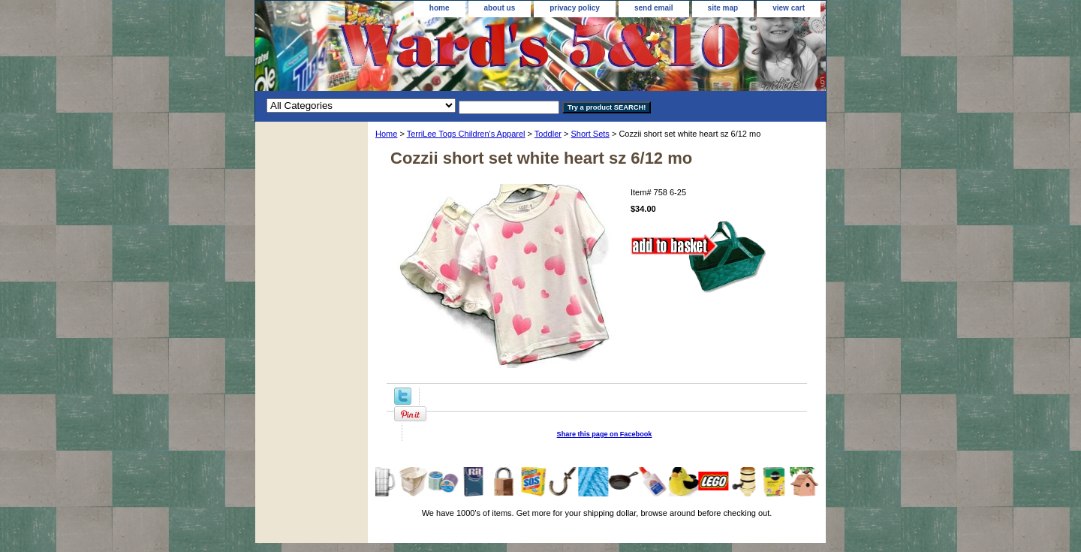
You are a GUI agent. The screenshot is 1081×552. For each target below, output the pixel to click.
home (439, 8)
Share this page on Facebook (604, 434)
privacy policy (575, 8)
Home (386, 133)
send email (653, 8)
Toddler (548, 133)
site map (723, 8)
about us (500, 8)
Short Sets (590, 133)
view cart (788, 8)
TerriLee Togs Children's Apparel (466, 133)
